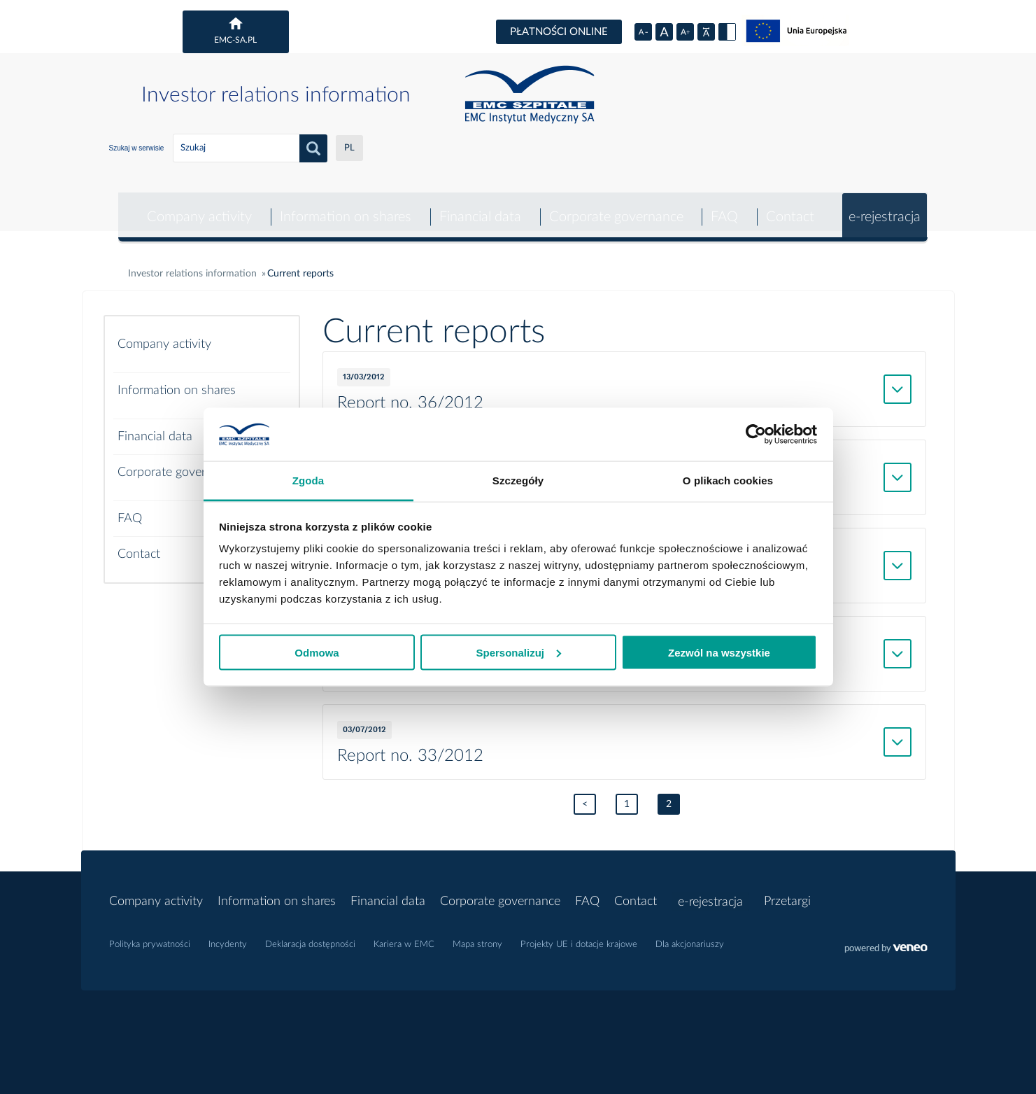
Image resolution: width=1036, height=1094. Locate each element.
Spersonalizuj (518, 652)
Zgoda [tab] (308, 480)
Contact (789, 207)
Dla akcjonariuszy (689, 936)
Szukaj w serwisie (136, 148)
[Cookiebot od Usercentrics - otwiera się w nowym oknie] (756, 434)
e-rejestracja (884, 207)
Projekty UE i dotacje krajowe (578, 936)
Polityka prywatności (149, 936)
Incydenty (227, 936)
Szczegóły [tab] (518, 480)
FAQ (723, 207)
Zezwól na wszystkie (719, 652)
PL (349, 148)
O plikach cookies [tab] (728, 480)
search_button (313, 148)
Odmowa (317, 652)
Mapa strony (477, 936)
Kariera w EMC (404, 936)
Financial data (477, 207)
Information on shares (343, 207)
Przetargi (788, 893)
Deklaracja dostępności (310, 936)
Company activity (196, 207)
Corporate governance (613, 207)
